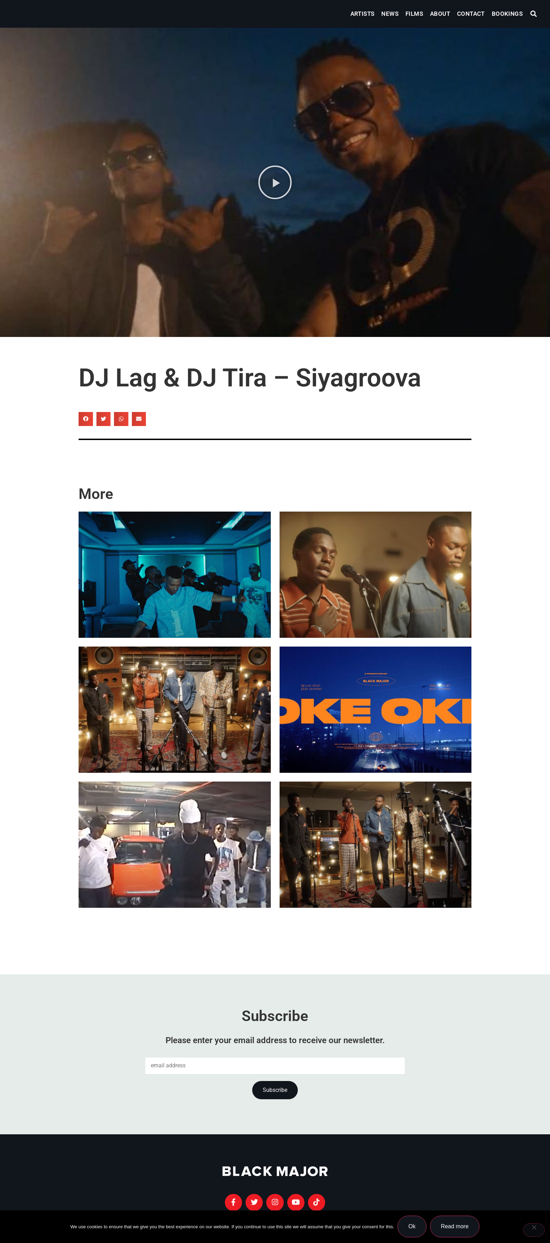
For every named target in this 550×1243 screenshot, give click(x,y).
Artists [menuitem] (362, 13)
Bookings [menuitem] (507, 13)
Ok (412, 1227)
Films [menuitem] (414, 13)
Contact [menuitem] (471, 13)
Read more (455, 1227)
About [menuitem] (440, 13)
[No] (534, 1230)
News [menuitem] (389, 13)
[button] (533, 14)
